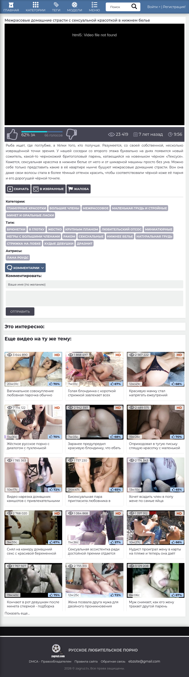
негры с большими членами (33, 239)
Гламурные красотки (26, 211)
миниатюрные (158, 232)
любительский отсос (122, 232)
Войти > (153, 8)
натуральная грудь (154, 239)
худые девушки (58, 246)
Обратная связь (113, 661)
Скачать (18, 191)
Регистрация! (174, 8)
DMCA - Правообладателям (50, 661)
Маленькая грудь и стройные (139, 211)
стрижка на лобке (24, 246)
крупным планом (81, 232)
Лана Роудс (18, 260)
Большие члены (64, 211)
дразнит (84, 246)
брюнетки (16, 232)
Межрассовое (95, 211)
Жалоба (78, 191)
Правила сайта (86, 661)
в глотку (36, 232)
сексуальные (91, 239)
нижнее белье (120, 239)
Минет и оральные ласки (30, 218)
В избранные (48, 191)
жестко (55, 232)
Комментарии (25, 271)
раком (69, 239)
